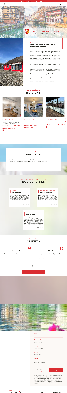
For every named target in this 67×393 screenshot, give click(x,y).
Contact (65, 120)
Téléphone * (38, 346)
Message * (38, 358)
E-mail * (37, 352)
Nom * (36, 334)
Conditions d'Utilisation (57, 383)
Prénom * (37, 340)
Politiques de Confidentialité (48, 383)
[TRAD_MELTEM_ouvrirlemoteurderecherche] (4, 4)
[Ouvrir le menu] (60, 4)
